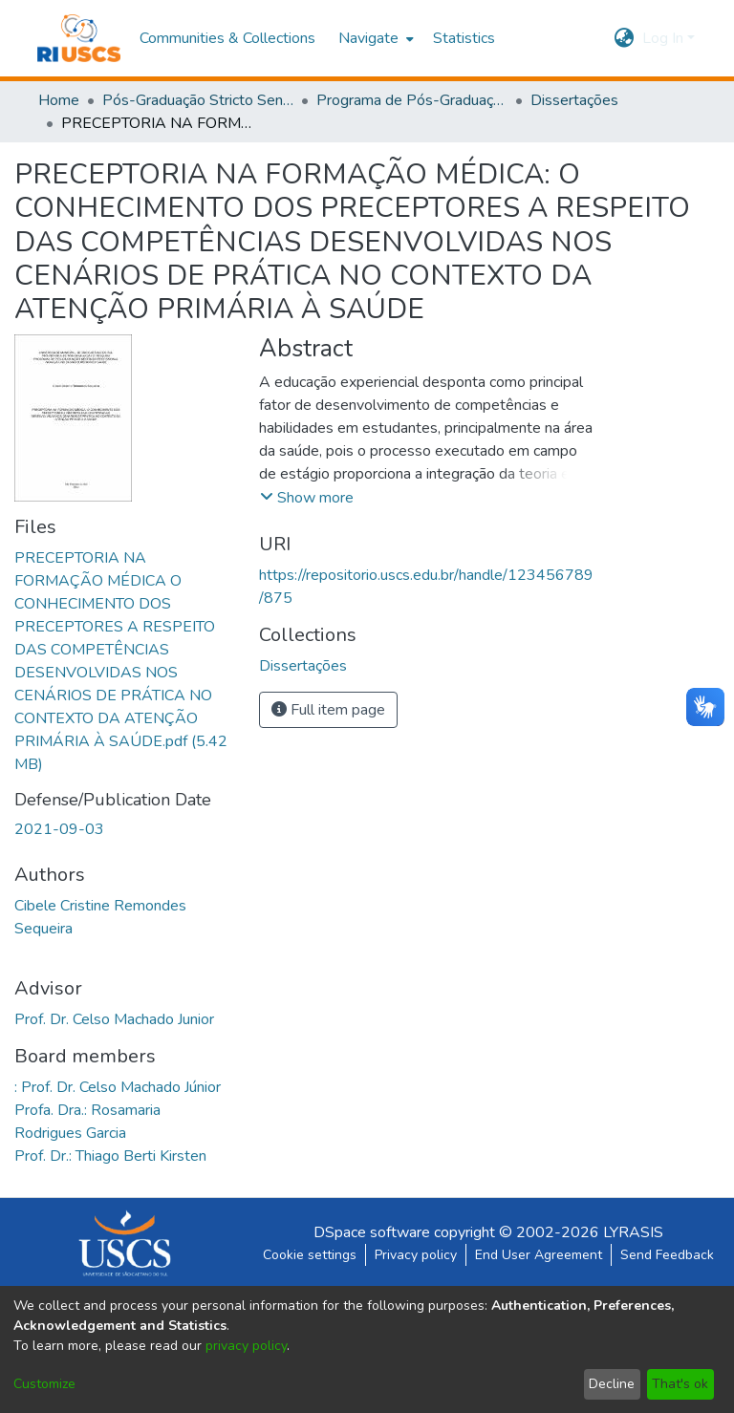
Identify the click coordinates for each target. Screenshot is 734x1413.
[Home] (78, 38)
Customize (44, 1384)
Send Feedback (667, 1255)
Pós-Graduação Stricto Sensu (197, 100)
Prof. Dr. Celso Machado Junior (114, 1019)
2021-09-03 (59, 829)
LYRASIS (633, 1232)
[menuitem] (374, 38)
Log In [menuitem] (662, 38)
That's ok (680, 1384)
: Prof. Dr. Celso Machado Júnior (117, 1087)
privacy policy (246, 1346)
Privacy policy (416, 1255)
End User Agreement (538, 1255)
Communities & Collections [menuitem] (227, 38)
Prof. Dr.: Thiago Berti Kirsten (110, 1156)
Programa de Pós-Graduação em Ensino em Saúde (411, 100)
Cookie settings (309, 1255)
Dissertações (574, 100)
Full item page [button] (328, 709)
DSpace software (371, 1232)
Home (58, 100)
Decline (612, 1384)
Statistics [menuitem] (464, 38)
